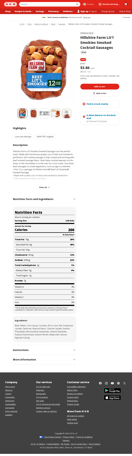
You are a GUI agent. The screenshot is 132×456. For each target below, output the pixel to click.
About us (8, 390)
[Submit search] (77, 4)
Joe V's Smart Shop (79, 444)
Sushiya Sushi (72, 423)
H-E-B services (42, 397)
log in (94, 11)
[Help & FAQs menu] (125, 11)
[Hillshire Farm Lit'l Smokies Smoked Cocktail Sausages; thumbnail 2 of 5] (33, 113)
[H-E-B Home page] (10, 4)
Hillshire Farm (86, 33)
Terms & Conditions (84, 437)
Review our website (75, 394)
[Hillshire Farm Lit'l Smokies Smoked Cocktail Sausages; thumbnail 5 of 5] (67, 113)
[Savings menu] (40, 11)
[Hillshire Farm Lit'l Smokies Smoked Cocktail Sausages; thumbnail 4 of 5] (56, 113)
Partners (66, 440)
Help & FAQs (72, 390)
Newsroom (9, 401)
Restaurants (41, 394)
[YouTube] (112, 383)
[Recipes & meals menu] (24, 11)
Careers (8, 394)
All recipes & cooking (75, 416)
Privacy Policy (68, 437)
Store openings (11, 411)
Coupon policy (73, 397)
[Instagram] (106, 383)
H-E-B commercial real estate (48, 404)
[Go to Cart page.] (125, 4)
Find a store (10, 386)
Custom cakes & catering (46, 411)
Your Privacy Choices (52, 437)
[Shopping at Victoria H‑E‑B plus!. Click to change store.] (109, 4)
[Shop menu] (8, 11)
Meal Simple (72, 419)
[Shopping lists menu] (108, 11)
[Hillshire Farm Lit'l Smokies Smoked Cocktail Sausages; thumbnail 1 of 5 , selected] (22, 113)
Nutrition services (43, 408)
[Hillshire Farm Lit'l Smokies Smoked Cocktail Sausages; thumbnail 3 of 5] (44, 113)
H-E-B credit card (43, 386)
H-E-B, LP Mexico (38, 444)
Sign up (82, 11)
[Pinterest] (118, 383)
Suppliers (8, 415)
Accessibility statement (76, 386)
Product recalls (73, 404)
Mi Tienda (65, 444)
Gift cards (40, 401)
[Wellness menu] (68, 11)
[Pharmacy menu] (54, 11)
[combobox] (47, 4)
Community (10, 397)
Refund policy (72, 401)
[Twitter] (124, 383)
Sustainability (10, 404)
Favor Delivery (94, 444)
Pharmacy (40, 390)
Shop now (86, 17)
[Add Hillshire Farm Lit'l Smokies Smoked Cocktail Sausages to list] (99, 93)
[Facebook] (100, 383)
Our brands (9, 408)
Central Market (53, 444)
